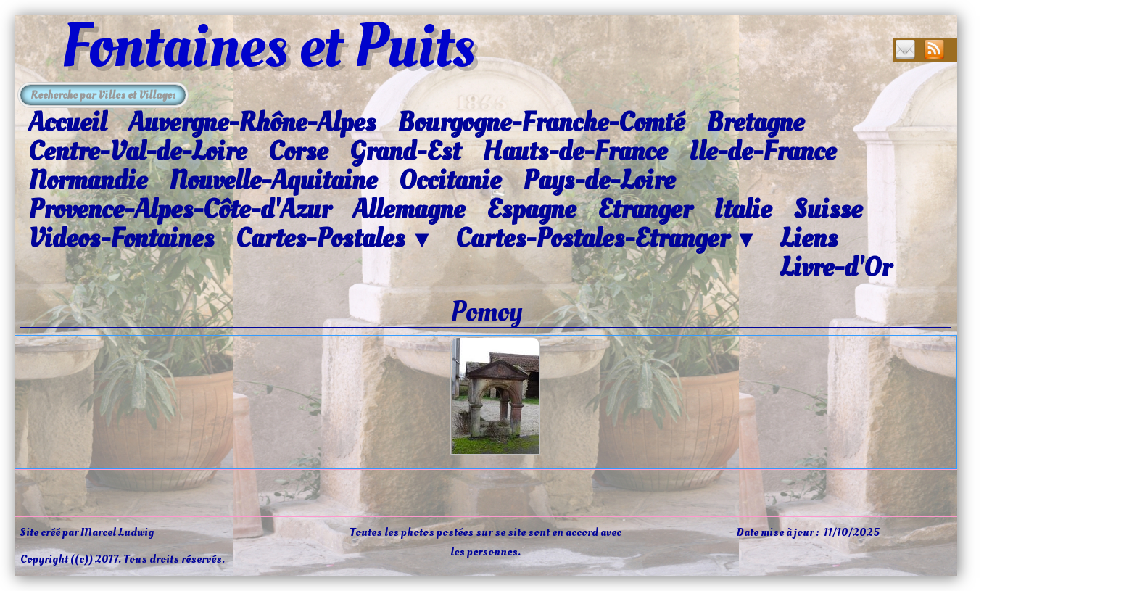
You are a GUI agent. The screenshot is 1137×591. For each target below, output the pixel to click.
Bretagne (755, 122)
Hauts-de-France (574, 151)
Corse (298, 151)
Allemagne (408, 209)
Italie (743, 209)
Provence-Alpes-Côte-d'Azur (179, 209)
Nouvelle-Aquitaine (273, 180)
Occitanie (450, 180)
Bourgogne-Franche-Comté (541, 122)
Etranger (645, 209)
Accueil (67, 122)
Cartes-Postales (335, 239)
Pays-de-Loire (599, 180)
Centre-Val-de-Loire (137, 151)
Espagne (531, 209)
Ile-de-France (762, 151)
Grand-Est (405, 151)
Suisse (827, 209)
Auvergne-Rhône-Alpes (252, 122)
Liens (809, 238)
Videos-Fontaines (121, 238)
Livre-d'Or (835, 267)
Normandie (87, 180)
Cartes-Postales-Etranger (606, 239)
